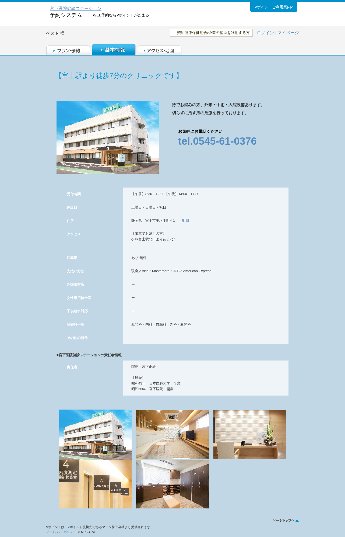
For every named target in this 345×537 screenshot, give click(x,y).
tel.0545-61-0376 (217, 141)
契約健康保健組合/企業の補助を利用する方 (213, 32)
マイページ (288, 32)
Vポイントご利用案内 (273, 8)
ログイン (265, 32)
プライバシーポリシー (61, 531)
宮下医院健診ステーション (75, 8)
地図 (185, 221)
